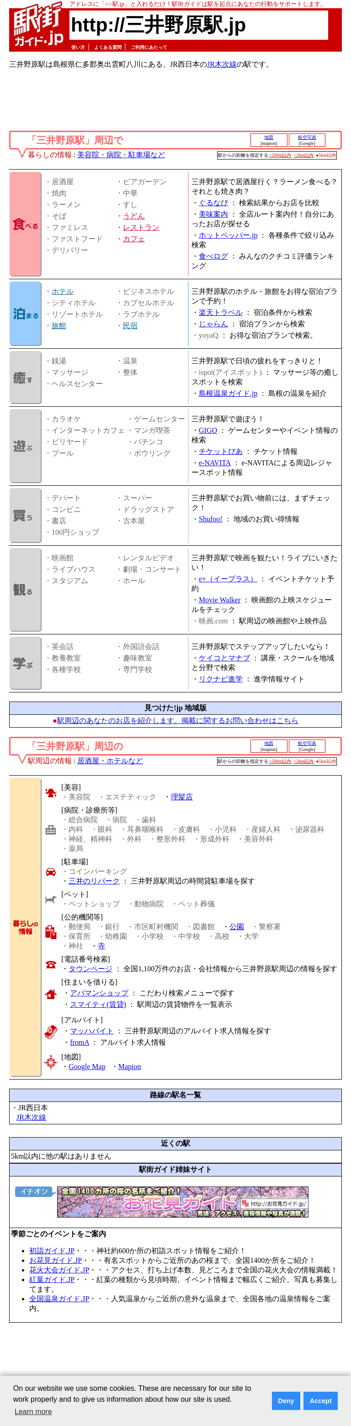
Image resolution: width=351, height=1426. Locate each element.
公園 (236, 927)
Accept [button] (321, 1401)
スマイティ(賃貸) (98, 1004)
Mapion (129, 1066)
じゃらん (213, 324)
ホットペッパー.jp (228, 235)
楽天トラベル (221, 312)
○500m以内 (280, 155)
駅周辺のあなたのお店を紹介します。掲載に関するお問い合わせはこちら (177, 720)
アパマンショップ (99, 993)
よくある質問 (108, 47)
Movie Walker (219, 600)
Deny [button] (286, 1401)
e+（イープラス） (228, 579)
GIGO (208, 430)
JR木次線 (222, 64)
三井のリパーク (94, 881)
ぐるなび (213, 203)
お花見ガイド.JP (55, 1260)
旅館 (59, 326)
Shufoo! (211, 519)
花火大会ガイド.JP (59, 1270)
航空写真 (307, 137)
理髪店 (182, 797)
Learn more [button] (33, 1411)
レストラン (141, 227)
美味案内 (213, 214)
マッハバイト (92, 1031)
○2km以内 (303, 155)
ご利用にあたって (149, 47)
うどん (134, 216)
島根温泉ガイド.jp (228, 393)
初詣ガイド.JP (51, 1251)
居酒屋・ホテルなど (110, 761)
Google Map (87, 1066)
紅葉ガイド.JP (51, 1279)
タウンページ (90, 969)
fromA (79, 1042)
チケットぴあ (221, 451)
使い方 (78, 47)
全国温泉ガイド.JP (59, 1299)
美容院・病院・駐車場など (121, 155)
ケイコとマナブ (224, 658)
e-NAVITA (215, 463)
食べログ (213, 256)
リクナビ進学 (221, 679)
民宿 (130, 326)
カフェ (134, 239)
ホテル (63, 291)
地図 (268, 137)
